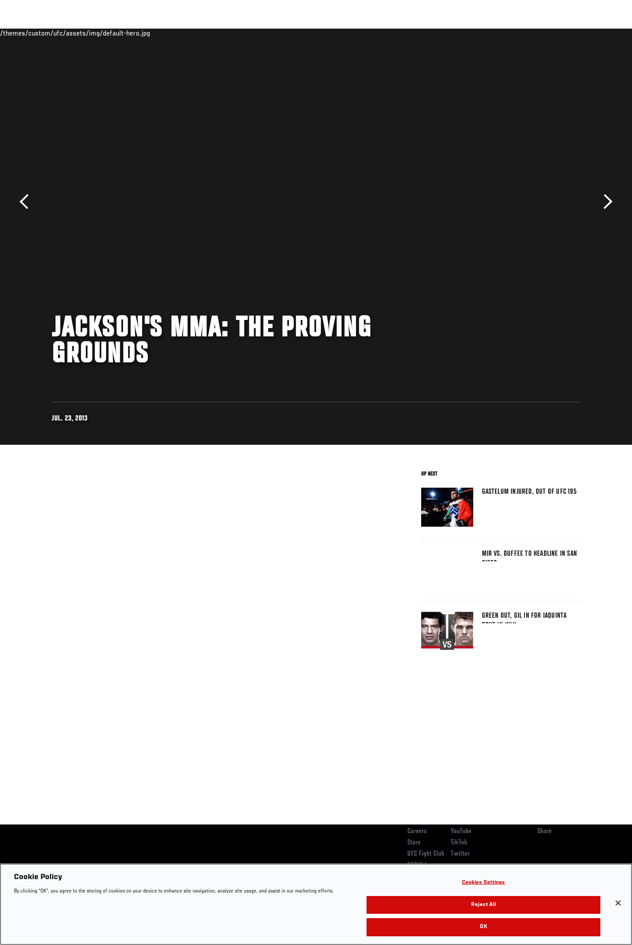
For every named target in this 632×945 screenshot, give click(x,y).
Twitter (460, 854)
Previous (27, 201)
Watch (481, 32)
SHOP (561, 32)
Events (42, 32)
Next (604, 201)
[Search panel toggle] (585, 33)
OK (483, 927)
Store (414, 843)
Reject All (483, 905)
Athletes (117, 32)
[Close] (618, 902)
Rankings (79, 32)
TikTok (459, 843)
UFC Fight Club (425, 854)
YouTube (461, 831)
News (151, 32)
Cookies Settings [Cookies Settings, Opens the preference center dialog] (483, 883)
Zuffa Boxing (523, 32)
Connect (446, 32)
